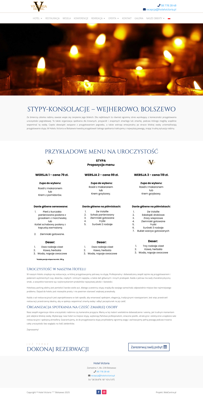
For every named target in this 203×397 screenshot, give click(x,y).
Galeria (139, 18)
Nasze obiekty (154, 18)
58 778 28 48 (168, 5)
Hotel (36, 18)
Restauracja (52, 18)
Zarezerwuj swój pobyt (147, 346)
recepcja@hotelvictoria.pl (161, 9)
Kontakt (126, 18)
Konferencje (81, 18)
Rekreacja (97, 18)
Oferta (112, 18)
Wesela (67, 18)
